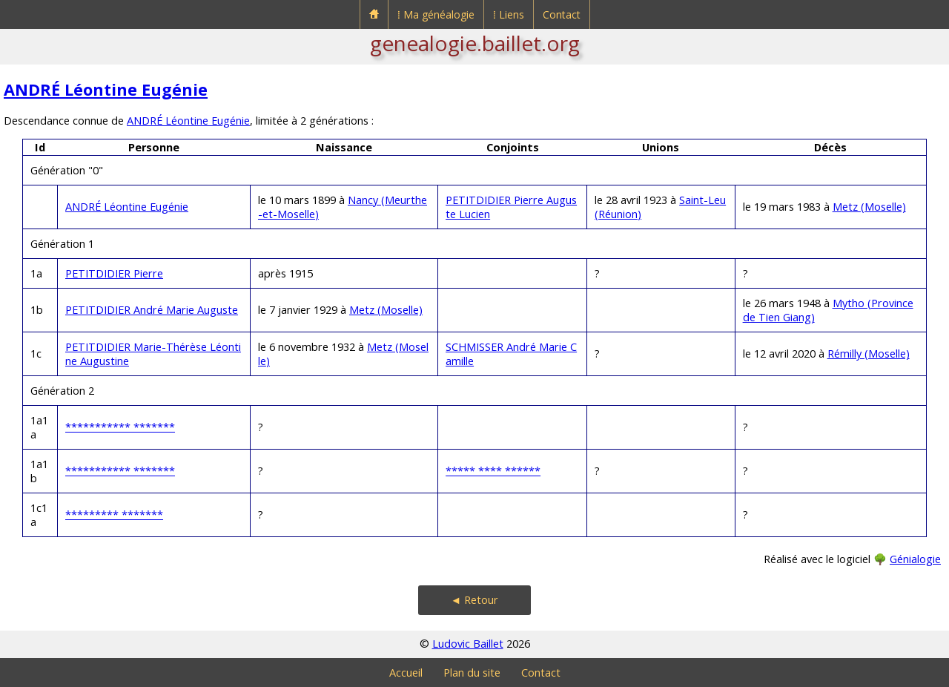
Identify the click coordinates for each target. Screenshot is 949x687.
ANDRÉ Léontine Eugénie (106, 89)
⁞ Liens (508, 14)
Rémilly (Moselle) (868, 353)
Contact (562, 14)
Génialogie (915, 559)
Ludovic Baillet (467, 644)
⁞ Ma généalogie (435, 14)
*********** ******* (120, 427)
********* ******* (114, 514)
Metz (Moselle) (869, 207)
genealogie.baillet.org (475, 43)
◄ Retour (474, 600)
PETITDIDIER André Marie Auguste (151, 310)
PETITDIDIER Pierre (114, 273)
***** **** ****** (493, 471)
